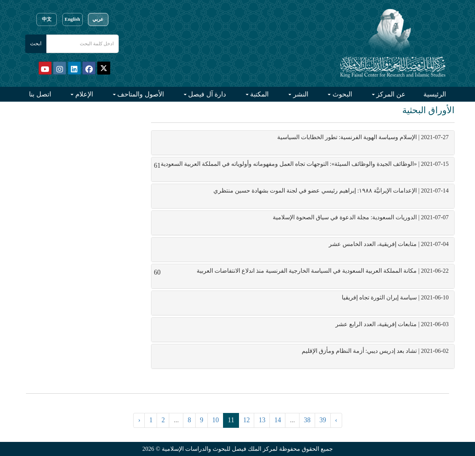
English (72, 19)
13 (262, 420)
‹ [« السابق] (139, 420)
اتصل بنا (40, 94)
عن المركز (390, 94)
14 (277, 420)
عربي (98, 19)
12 (246, 420)
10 (215, 420)
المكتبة (259, 94)
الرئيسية (434, 94)
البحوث (341, 94)
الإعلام (83, 94)
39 (323, 420)
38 (307, 420)
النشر (299, 94)
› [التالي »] (336, 420)
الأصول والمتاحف (140, 94)
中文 (47, 19)
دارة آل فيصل (206, 94)
